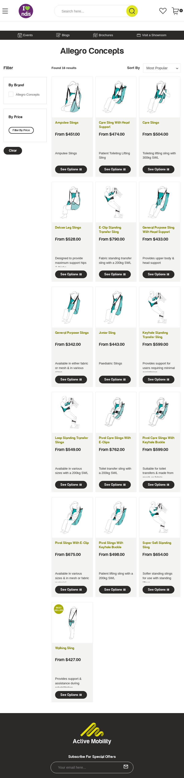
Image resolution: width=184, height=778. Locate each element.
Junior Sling (107, 333)
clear (13, 151)
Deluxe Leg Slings (68, 228)
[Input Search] (90, 11)
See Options (71, 169)
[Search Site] (132, 11)
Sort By (133, 68)
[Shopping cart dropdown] (177, 11)
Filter (8, 68)
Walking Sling (64, 648)
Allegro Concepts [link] (28, 94)
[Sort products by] (162, 67)
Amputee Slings (66, 123)
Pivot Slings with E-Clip (72, 543)
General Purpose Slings (72, 333)
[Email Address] (92, 767)
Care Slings (151, 123)
